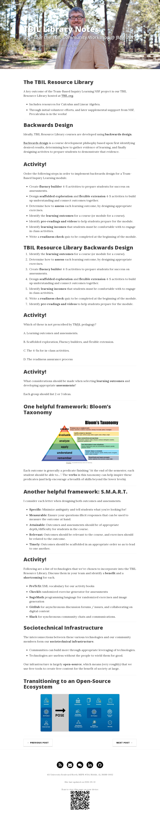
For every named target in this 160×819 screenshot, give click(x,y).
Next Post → (124, 742)
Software (132, 4)
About (73, 4)
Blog (61, 4)
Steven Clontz (12, 4)
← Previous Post (38, 742)
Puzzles (116, 4)
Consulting (150, 4)
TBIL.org (67, 95)
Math (86, 4)
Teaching (100, 4)
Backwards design (36, 143)
